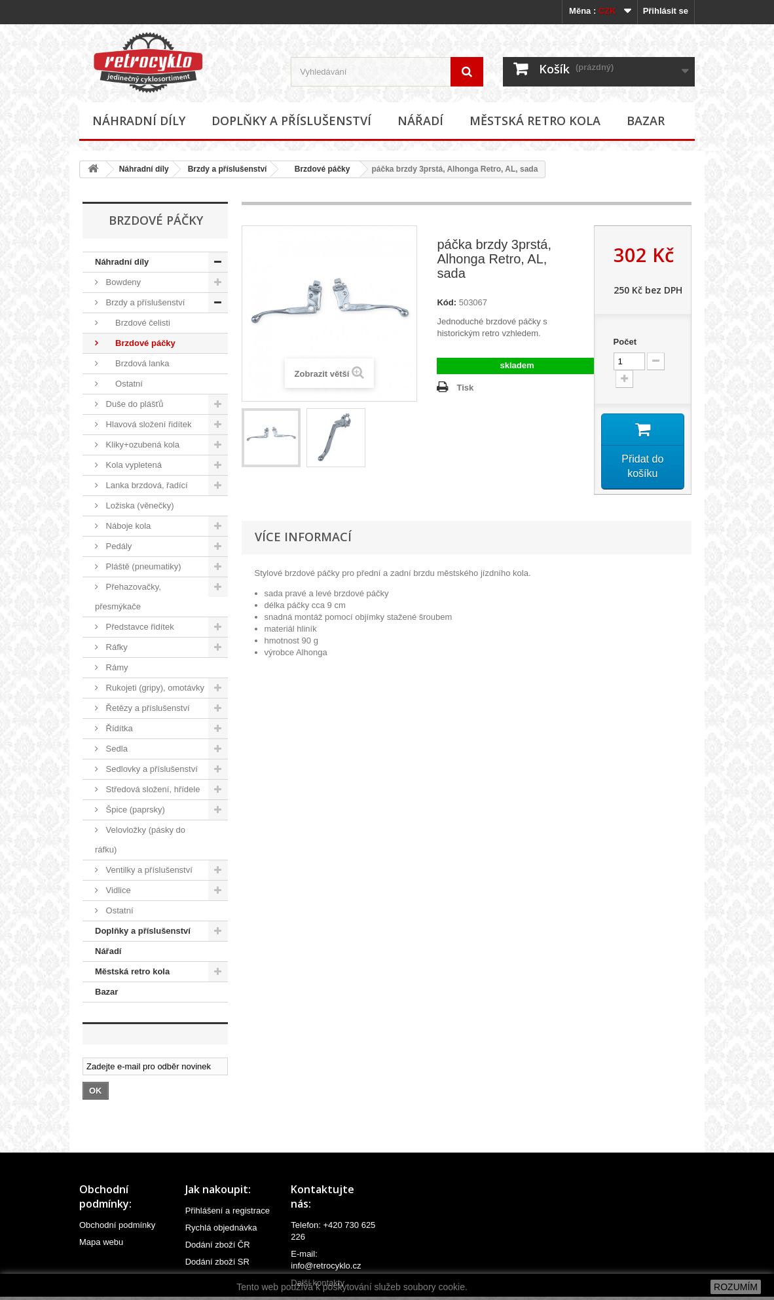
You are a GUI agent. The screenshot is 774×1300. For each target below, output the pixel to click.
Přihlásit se (665, 11)
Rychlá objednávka (221, 1228)
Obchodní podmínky (117, 1225)
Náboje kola (127, 526)
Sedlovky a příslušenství (150, 769)
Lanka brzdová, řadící (145, 485)
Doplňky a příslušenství (291, 120)
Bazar (646, 120)
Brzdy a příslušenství (227, 169)
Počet (625, 342)
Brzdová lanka (136, 363)
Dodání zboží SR (217, 1262)
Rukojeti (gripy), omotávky (153, 688)
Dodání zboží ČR (217, 1245)
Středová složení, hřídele (151, 789)
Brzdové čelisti (136, 323)
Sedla (115, 749)
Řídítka (118, 728)
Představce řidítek (138, 627)
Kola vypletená (132, 465)
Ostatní (123, 384)
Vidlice (117, 890)
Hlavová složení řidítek (147, 424)
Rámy (115, 667)
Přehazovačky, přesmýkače (128, 596)
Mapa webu (101, 1242)
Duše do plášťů (133, 404)
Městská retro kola (535, 120)
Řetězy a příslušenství (146, 708)
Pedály (117, 546)
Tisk (464, 387)
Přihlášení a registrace (227, 1210)
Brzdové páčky (318, 169)
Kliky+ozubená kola (141, 444)
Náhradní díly (138, 120)
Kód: (446, 302)
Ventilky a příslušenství (148, 870)
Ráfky (115, 647)
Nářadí (420, 120)
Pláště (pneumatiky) (142, 566)
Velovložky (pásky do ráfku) (140, 839)
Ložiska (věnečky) (138, 505)
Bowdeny (122, 282)
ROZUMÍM (736, 1287)
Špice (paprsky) (134, 809)
